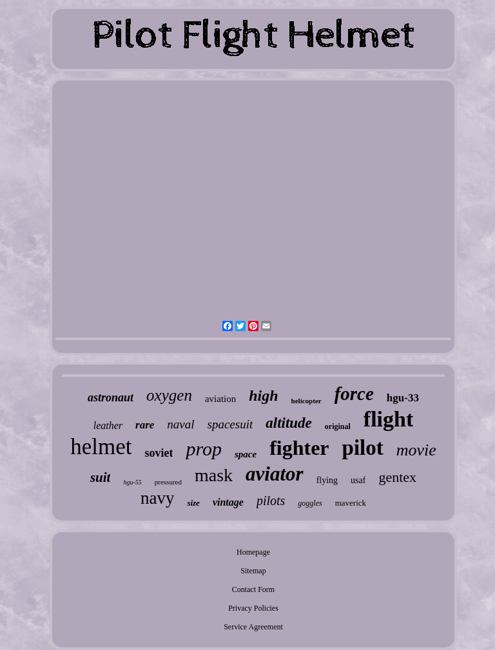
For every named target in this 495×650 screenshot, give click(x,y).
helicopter (306, 401)
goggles (310, 503)
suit (100, 477)
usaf (358, 480)
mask (214, 475)
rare (144, 425)
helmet (100, 446)
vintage (228, 502)
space (246, 454)
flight (388, 419)
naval (180, 424)
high (263, 395)
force (354, 393)
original (338, 426)
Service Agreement (253, 626)
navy (157, 498)
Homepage (253, 552)
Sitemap (253, 570)
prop (204, 448)
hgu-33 (403, 398)
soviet (158, 452)
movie (416, 450)
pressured (168, 482)
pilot (362, 447)
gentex (397, 477)
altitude (289, 423)
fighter (299, 447)
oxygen (169, 395)
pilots (271, 500)
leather (107, 425)
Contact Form (253, 589)
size (193, 503)
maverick (350, 503)
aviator (275, 474)
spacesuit (230, 424)
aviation (220, 399)
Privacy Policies (253, 608)
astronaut (110, 397)
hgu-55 (132, 482)
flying (327, 480)
